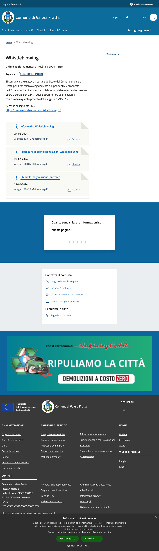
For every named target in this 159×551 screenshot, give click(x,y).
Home (9, 42)
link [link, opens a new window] (109, 532)
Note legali (85, 501)
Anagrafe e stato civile (53, 434)
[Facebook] (126, 17)
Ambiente (85, 445)
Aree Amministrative (13, 440)
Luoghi (122, 461)
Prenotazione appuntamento (56, 484)
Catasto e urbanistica (52, 451)
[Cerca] (153, 17)
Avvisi (122, 445)
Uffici (4, 445)
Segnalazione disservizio (54, 490)
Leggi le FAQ (47, 496)
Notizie (123, 434)
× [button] (155, 517)
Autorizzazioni (87, 457)
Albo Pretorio (87, 490)
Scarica (73, 139)
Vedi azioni (113, 54)
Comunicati (125, 440)
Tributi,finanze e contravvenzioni (97, 440)
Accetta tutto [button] (67, 538)
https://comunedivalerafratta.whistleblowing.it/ (33, 110)
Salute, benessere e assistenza (96, 451)
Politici (5, 457)
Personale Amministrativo (15, 462)
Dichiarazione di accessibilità (95, 507)
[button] (79, 545)
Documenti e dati (11, 468)
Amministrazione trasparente (95, 484)
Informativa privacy (90, 496)
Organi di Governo (11, 434)
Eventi (122, 466)
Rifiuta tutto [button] (92, 538)
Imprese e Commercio (52, 445)
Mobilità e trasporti (51, 457)
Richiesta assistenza (51, 501)
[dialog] (79, 532)
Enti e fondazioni (11, 451)
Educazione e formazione (93, 434)
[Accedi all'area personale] (141, 4)
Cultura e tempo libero (53, 440)
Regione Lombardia (12, 4)
